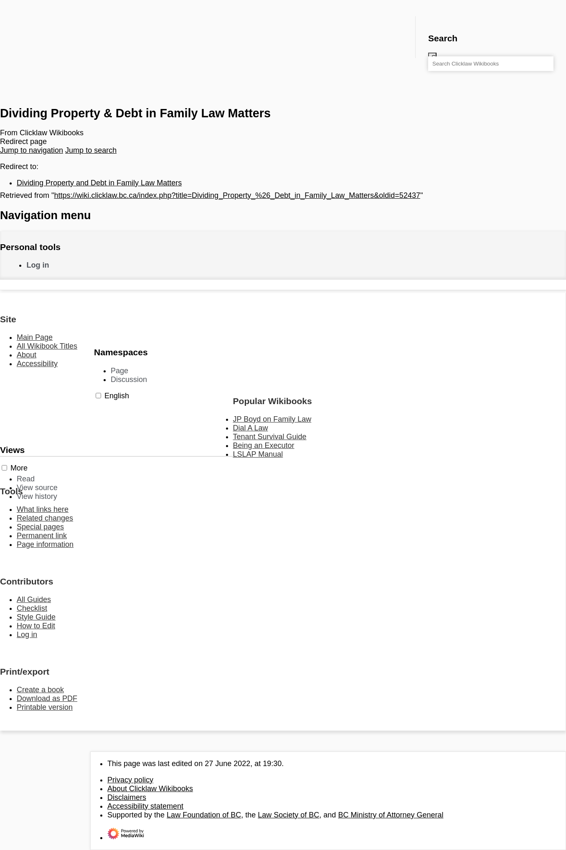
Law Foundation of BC (204, 815)
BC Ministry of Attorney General (390, 815)
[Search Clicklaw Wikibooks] (490, 63)
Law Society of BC (288, 815)
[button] (98, 395)
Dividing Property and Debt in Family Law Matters (99, 183)
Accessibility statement (145, 806)
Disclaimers (126, 797)
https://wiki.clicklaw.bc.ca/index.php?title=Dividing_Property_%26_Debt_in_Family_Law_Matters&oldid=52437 (237, 195)
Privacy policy (130, 780)
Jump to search (91, 150)
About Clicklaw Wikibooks (150, 788)
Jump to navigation (31, 150)
